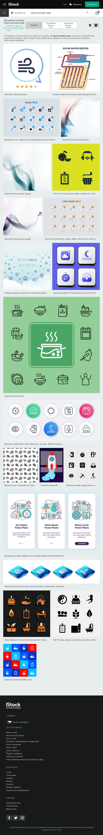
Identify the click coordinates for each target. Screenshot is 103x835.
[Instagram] (22, 818)
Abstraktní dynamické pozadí (75, 139)
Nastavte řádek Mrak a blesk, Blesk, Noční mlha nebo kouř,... (72, 239)
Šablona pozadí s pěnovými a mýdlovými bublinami (27, 293)
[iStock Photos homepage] (14, 4)
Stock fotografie (13, 744)
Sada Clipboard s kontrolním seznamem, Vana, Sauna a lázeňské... (34, 640)
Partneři (9, 784)
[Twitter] (16, 818)
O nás (8, 772)
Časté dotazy (12, 806)
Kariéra (9, 781)
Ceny (65, 4)
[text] (57, 12)
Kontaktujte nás (13, 803)
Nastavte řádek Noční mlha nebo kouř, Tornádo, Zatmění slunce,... (34, 444)
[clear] (87, 13)
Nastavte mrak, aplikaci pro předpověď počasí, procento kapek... (34, 139)
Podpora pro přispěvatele (17, 790)
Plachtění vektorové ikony (16, 94)
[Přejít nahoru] (100, 690)
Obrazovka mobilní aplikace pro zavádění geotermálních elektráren (34, 556)
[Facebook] (9, 818)
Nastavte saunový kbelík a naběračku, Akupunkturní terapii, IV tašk (35, 679)
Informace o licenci (14, 756)
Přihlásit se (92, 4)
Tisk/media (11, 775)
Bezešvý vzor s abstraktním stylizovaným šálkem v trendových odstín (35, 485)
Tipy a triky (11, 738)
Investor (9, 778)
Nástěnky (77, 4)
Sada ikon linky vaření (14, 396)
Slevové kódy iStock (15, 735)
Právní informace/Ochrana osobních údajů (24, 759)
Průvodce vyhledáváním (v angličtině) (22, 741)
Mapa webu (11, 809)
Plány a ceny (11, 732)
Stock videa (11, 747)
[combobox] (18, 13)
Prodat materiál (13, 787)
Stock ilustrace (13, 750)
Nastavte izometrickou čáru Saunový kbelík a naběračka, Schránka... (35, 586)
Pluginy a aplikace (14, 753)
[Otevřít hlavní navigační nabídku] (4, 4)
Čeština (45, 715)
